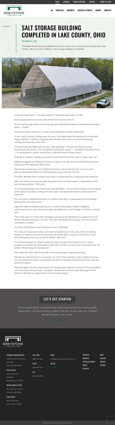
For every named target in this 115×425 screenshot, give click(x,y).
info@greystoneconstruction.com (62, 359)
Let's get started (57, 299)
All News (7, 26)
